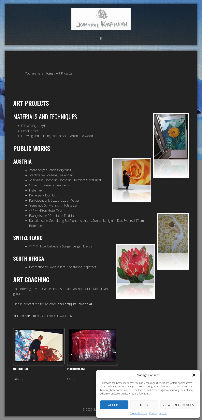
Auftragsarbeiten (26, 316)
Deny (144, 405)
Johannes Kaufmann (101, 19)
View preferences (178, 405)
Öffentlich (20, 369)
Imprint (163, 413)
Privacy (153, 413)
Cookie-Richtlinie (138, 413)
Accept (114, 405)
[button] (194, 375)
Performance (76, 369)
